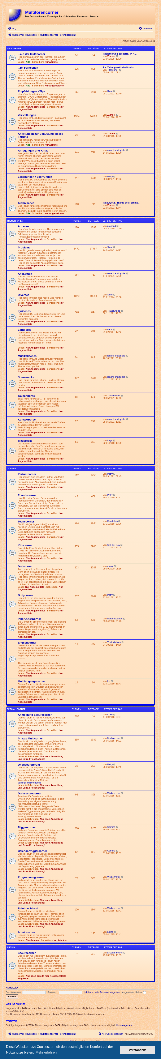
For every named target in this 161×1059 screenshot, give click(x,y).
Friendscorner (27, 495)
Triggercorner (27, 827)
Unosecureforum (29, 764)
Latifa (110, 932)
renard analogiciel (116, 150)
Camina (111, 827)
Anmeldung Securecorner (35, 714)
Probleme (24, 247)
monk (110, 566)
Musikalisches (27, 356)
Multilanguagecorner (31, 681)
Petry (110, 176)
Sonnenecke (26, 377)
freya (109, 440)
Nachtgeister (113, 738)
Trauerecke (25, 440)
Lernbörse (24, 329)
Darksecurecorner (30, 793)
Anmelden (12, 987)
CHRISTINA (113, 545)
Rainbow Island (28, 908)
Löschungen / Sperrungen (35, 176)
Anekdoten (25, 273)
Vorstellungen (27, 115)
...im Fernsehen (28, 67)
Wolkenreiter (113, 793)
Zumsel (111, 56)
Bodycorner (25, 595)
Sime (110, 91)
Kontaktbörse (27, 419)
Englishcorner (27, 642)
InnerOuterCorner (29, 618)
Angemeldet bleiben (134, 992)
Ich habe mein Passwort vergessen (102, 992)
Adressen (24, 226)
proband (111, 226)
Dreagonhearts (115, 952)
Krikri (110, 714)
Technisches (26, 203)
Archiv (11, 947)
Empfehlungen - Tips (31, 91)
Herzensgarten (114, 618)
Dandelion (112, 521)
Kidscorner (25, 545)
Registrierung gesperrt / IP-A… (120, 53)
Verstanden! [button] (137, 1050)
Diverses (23, 294)
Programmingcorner (31, 877)
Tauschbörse (26, 395)
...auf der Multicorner (31, 54)
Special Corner (16, 709)
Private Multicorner (30, 738)
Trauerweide (113, 310)
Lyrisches (24, 311)
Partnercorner (27, 474)
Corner (11, 468)
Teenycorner (26, 521)
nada (109, 329)
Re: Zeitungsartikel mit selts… (119, 67)
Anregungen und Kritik (33, 150)
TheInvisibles (114, 642)
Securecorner (27, 953)
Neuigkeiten (14, 48)
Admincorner (26, 932)
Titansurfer (112, 70)
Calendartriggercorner (32, 851)
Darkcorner (25, 566)
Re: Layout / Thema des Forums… (121, 202)
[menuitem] (12, 28)
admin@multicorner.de (29, 782)
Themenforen (15, 221)
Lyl (108, 681)
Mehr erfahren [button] (46, 1052)
